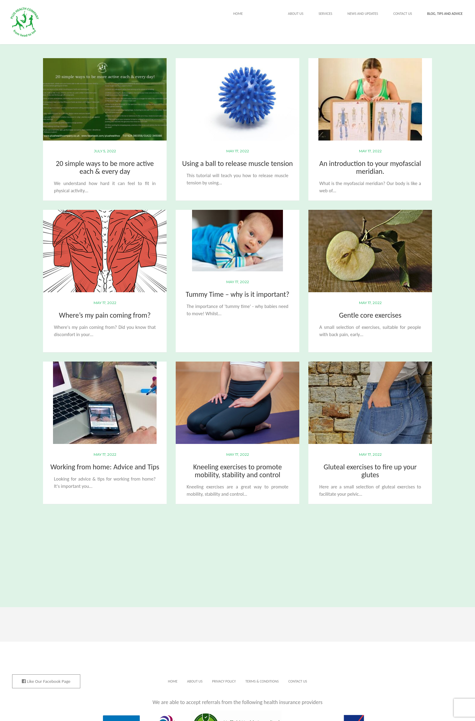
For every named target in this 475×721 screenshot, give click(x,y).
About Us (296, 14)
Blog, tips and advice (445, 14)
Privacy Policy (224, 681)
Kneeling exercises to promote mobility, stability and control (237, 470)
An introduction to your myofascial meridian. (370, 167)
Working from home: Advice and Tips (104, 466)
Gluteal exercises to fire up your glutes (370, 470)
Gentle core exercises (370, 315)
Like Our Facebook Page (46, 681)
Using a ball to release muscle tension (237, 163)
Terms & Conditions (262, 681)
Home (238, 14)
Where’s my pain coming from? (105, 315)
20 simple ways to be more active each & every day (105, 167)
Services (325, 14)
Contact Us (402, 14)
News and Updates (362, 14)
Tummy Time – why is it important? (237, 294)
